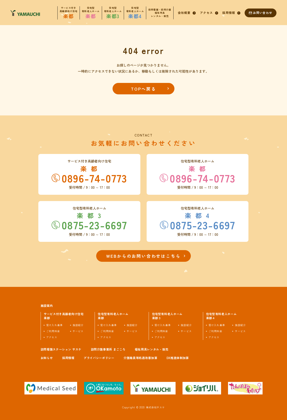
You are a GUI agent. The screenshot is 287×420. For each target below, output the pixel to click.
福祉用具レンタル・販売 (151, 349)
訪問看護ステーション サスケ (61, 349)
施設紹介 (78, 325)
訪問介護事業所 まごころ (108, 349)
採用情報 (68, 358)
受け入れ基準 (54, 325)
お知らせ (47, 358)
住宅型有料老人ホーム (113, 316)
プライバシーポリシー (99, 358)
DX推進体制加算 (178, 358)
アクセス (51, 337)
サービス (78, 331)
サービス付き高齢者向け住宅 (64, 316)
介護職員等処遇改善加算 (140, 358)
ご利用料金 (53, 331)
